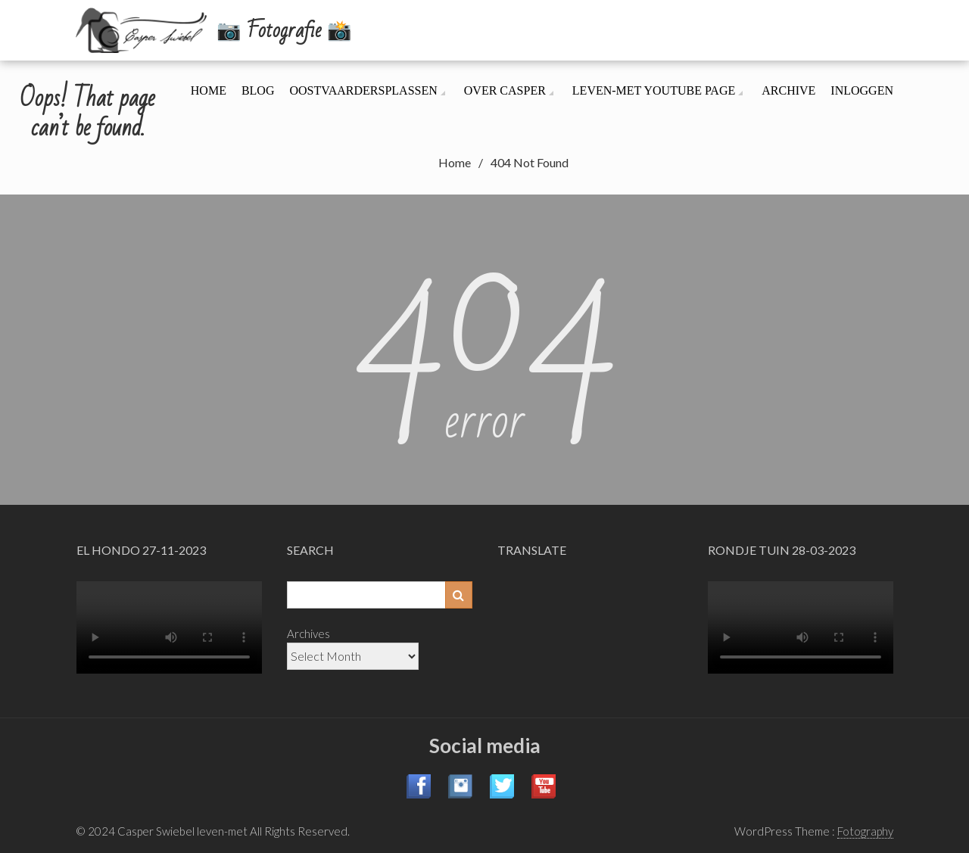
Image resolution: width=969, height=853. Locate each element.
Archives (308, 633)
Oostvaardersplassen (363, 90)
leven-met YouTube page (653, 90)
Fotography (865, 831)
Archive (788, 90)
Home (208, 90)
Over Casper (505, 90)
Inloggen (861, 90)
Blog (258, 90)
